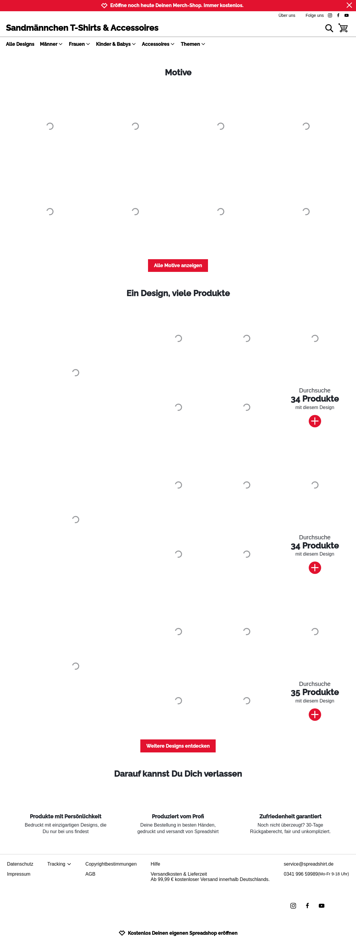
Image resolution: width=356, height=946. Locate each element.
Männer (51, 44)
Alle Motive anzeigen (178, 265)
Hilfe (155, 864)
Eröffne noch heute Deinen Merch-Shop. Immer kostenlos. (176, 5)
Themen (193, 44)
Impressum (18, 874)
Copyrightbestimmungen (110, 864)
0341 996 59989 (316, 874)
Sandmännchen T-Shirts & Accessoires (82, 28)
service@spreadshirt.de (309, 864)
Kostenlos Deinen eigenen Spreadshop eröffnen (178, 933)
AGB (90, 874)
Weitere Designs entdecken (178, 746)
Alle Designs (20, 44)
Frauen (79, 44)
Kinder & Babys (116, 44)
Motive (178, 72)
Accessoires (158, 44)
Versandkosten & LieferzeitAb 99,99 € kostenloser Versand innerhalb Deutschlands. (210, 877)
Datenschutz (20, 864)
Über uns (287, 15)
